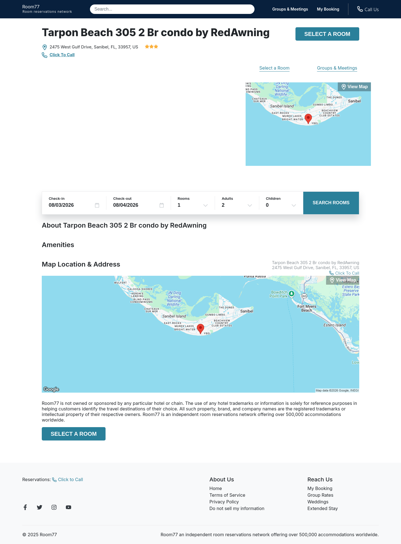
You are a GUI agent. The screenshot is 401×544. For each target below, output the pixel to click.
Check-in (57, 198)
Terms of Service (227, 495)
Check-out (122, 198)
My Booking (328, 9)
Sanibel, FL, (105, 47)
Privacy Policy (224, 501)
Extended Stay (322, 508)
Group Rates (320, 495)
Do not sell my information (237, 508)
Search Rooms (331, 202)
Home (215, 488)
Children (273, 198)
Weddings (317, 501)
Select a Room (327, 34)
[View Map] (342, 280)
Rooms (184, 198)
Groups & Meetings (290, 9)
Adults (227, 198)
